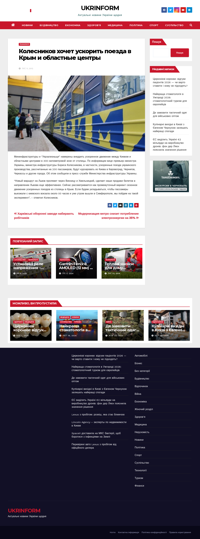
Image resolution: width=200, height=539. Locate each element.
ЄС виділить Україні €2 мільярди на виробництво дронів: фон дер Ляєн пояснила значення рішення (99, 403)
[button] (191, 25)
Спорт (154, 25)
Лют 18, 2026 (69, 336)
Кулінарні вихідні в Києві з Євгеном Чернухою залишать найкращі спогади (170, 128)
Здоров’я (94, 25)
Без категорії (142, 370)
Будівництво (49, 25)
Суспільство (174, 25)
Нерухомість (142, 432)
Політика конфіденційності (154, 532)
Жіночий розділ (144, 409)
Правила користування (180, 532)
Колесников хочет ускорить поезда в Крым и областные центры (75, 54)
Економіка (72, 25)
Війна (108, 322)
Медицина (115, 25)
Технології (24, 44)
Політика (136, 25)
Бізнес (138, 363)
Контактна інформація (128, 532)
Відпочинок (157, 322)
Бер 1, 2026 (22, 336)
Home (112, 532)
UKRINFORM (100, 8)
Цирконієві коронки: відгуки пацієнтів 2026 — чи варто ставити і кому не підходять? (170, 82)
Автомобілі (141, 355)
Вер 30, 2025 (162, 336)
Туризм (77, 322)
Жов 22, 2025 (116, 336)
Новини (27, 25)
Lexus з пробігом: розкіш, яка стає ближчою (98, 414)
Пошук (156, 41)
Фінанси (139, 485)
